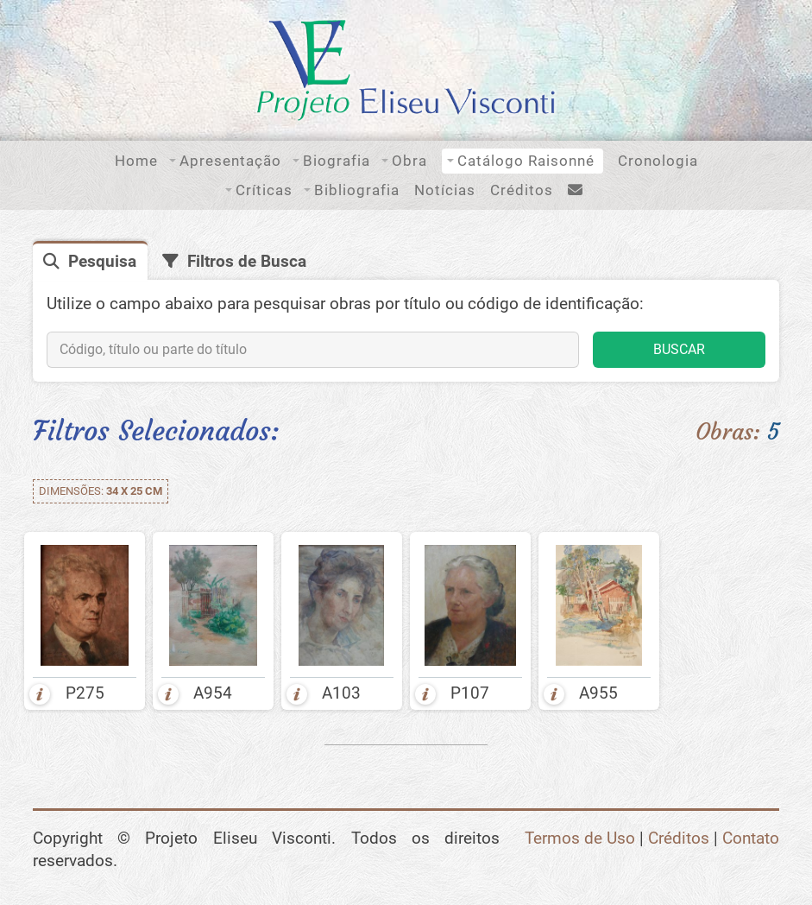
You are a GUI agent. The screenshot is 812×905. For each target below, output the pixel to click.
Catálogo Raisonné (526, 160)
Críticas (264, 190)
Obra (409, 160)
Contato (750, 838)
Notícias (444, 190)
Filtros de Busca (246, 261)
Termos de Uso (580, 838)
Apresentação (230, 160)
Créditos (521, 190)
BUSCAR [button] (679, 349)
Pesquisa (102, 261)
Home (136, 160)
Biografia (336, 160)
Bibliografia (357, 190)
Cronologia (658, 160)
